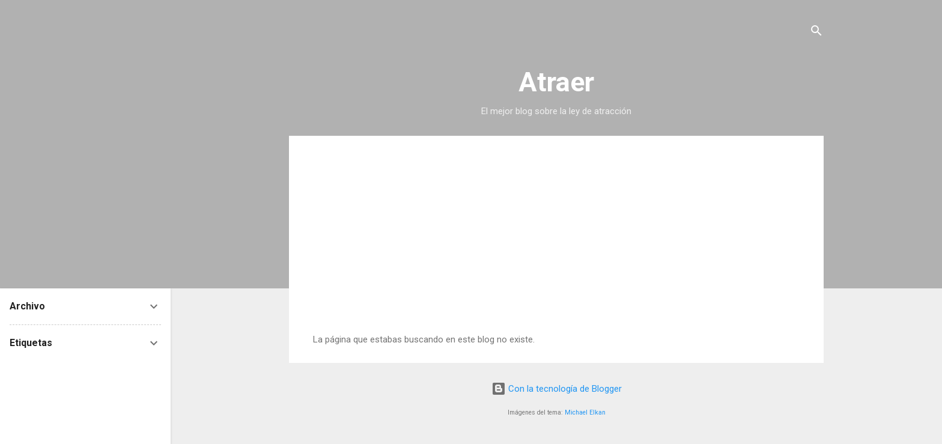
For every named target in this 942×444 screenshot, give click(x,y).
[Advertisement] (556, 244)
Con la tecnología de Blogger (556, 388)
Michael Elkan (585, 412)
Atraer (556, 82)
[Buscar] (816, 32)
